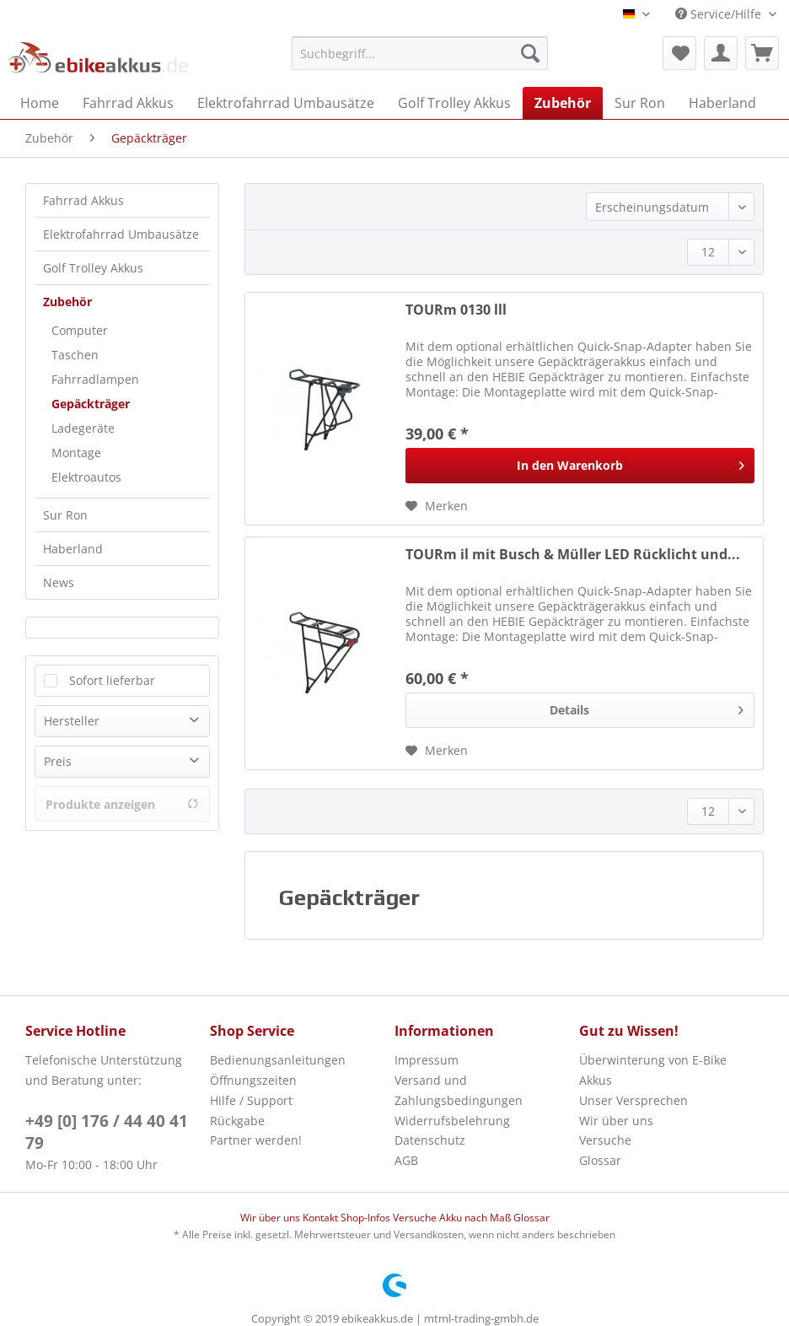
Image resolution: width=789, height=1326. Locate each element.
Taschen (75, 355)
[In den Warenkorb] (579, 465)
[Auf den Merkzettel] (436, 506)
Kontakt (322, 1217)
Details (646, 707)
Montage (76, 453)
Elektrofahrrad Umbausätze (121, 234)
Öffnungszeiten (253, 1080)
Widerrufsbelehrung (452, 1121)
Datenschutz (429, 1140)
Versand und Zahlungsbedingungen (458, 1090)
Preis (58, 761)
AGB (406, 1160)
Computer (79, 330)
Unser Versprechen (633, 1100)
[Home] (39, 103)
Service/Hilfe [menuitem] (720, 14)
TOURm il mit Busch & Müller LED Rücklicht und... (572, 554)
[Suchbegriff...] (420, 53)
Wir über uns (616, 1121)
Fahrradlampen (95, 379)
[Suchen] (530, 53)
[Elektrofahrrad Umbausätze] (285, 103)
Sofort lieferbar (112, 680)
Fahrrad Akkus (83, 200)
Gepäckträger (90, 404)
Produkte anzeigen (122, 804)
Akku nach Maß (476, 1217)
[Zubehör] (563, 103)
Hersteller (71, 721)
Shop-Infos (367, 1217)
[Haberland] (722, 103)
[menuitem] (420, 61)
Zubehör (67, 302)
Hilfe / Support (251, 1100)
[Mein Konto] (721, 53)
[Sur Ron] (640, 103)
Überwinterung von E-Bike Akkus (653, 1070)
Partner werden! (256, 1140)
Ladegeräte (83, 428)
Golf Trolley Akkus (93, 268)
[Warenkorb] (762, 53)
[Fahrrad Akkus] (128, 103)
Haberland (73, 549)
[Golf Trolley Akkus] (454, 103)
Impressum (426, 1060)
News (58, 582)
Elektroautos (86, 477)
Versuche (605, 1140)
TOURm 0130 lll (456, 310)
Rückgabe (237, 1121)
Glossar (600, 1160)
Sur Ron (65, 515)
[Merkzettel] (679, 53)
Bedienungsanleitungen (278, 1060)
